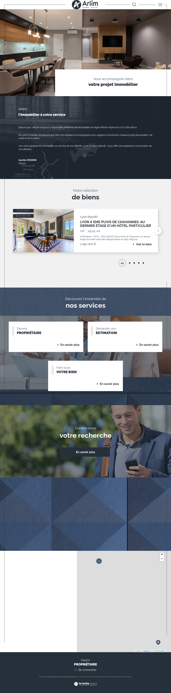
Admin (107, 677)
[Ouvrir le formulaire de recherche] (134, 4)
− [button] (162, 559)
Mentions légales (99, 677)
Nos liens (112, 677)
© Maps (146, 651)
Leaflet (137, 651)
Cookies (129, 677)
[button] (158, 230)
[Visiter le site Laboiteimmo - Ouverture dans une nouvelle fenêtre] (85, 687)
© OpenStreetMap (158, 651)
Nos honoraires (80, 677)
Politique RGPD (121, 677)
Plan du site (89, 677)
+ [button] (162, 555)
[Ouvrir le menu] (160, 4)
